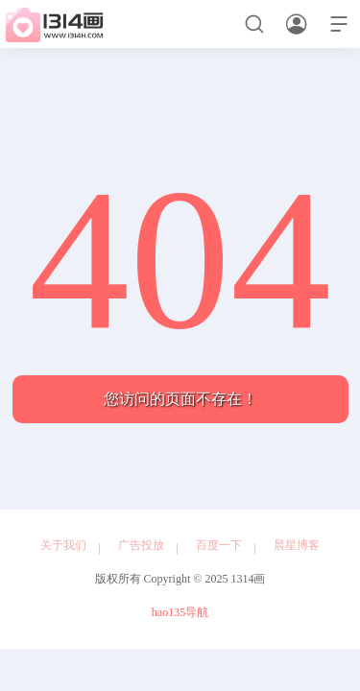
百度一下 (219, 545)
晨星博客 (297, 545)
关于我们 (63, 545)
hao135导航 (180, 612)
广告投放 (141, 545)
